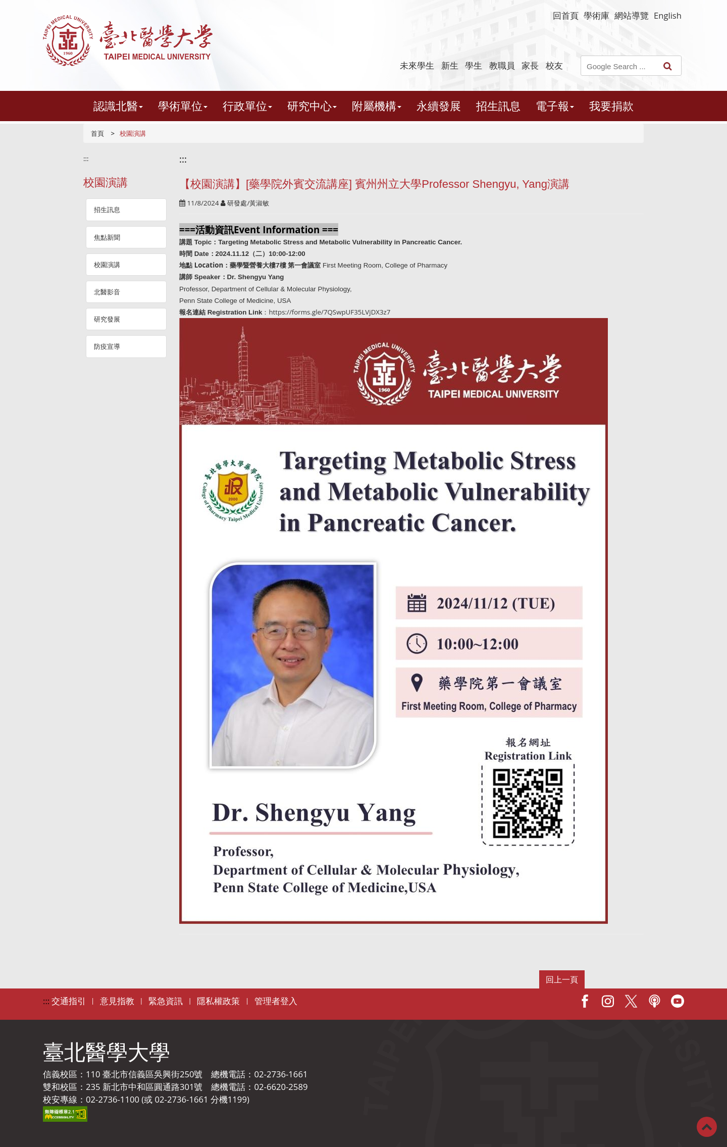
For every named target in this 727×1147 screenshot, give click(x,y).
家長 (530, 65)
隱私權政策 (218, 1001)
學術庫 (596, 15)
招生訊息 (498, 106)
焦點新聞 (107, 237)
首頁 (97, 133)
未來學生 (417, 65)
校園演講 (107, 264)
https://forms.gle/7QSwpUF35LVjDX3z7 (329, 312)
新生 (449, 65)
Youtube (677, 1001)
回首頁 (566, 15)
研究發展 (107, 319)
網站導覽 (631, 15)
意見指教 (117, 1001)
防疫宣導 (107, 346)
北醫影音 (107, 291)
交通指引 (68, 1001)
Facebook (584, 1001)
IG (607, 1001)
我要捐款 (611, 106)
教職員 (502, 65)
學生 (473, 65)
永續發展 (439, 106)
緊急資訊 (165, 1001)
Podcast (654, 1001)
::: (86, 158)
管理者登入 (275, 1001)
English (668, 15)
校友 (554, 65)
